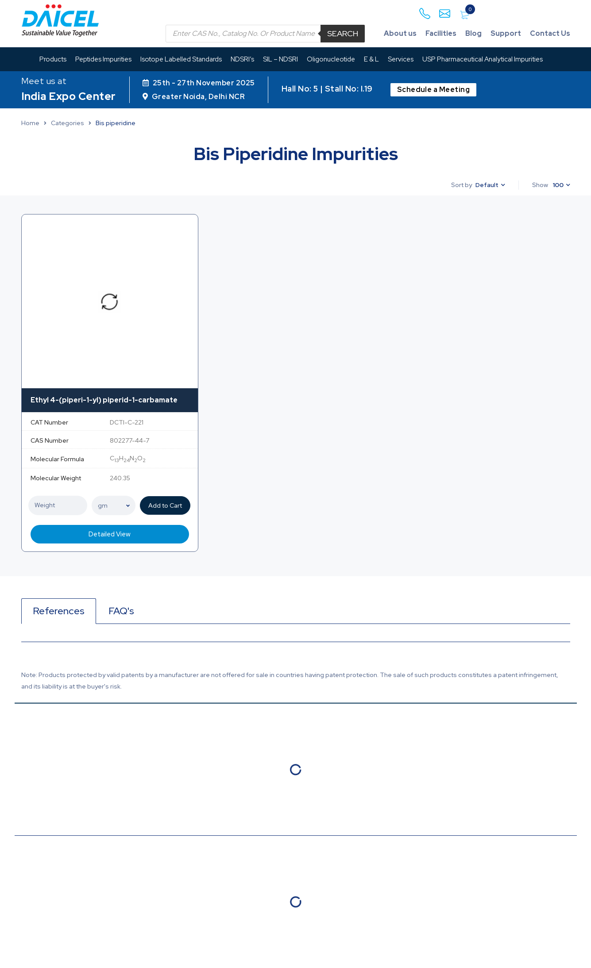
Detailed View (110, 534)
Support (505, 33)
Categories (67, 123)
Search (341, 33)
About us (399, 33)
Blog (473, 33)
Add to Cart (166, 505)
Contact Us (549, 33)
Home (30, 123)
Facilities (440, 33)
